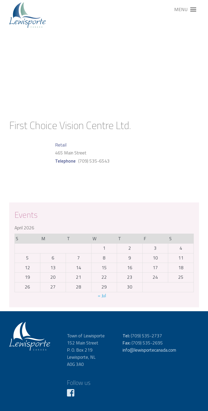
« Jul (102, 295)
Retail (60, 144)
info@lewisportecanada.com (149, 350)
